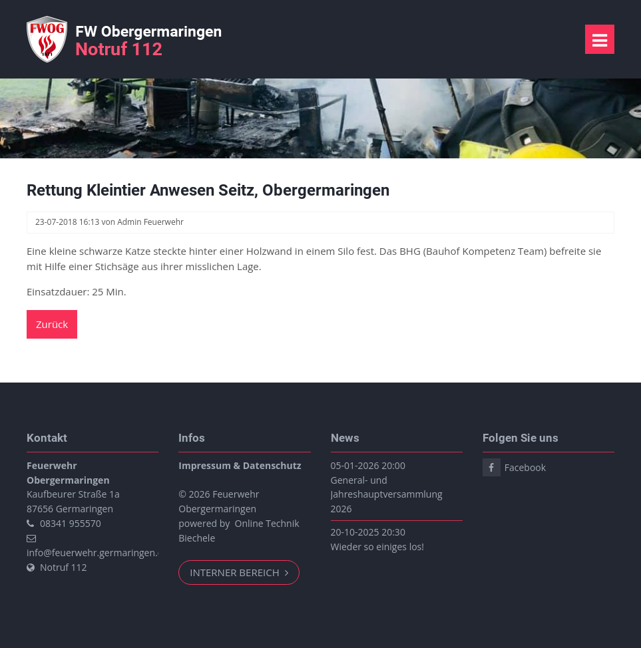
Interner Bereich (236, 572)
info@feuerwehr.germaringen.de (97, 552)
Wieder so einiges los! (377, 546)
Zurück (52, 324)
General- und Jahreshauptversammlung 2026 (387, 495)
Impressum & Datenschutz (239, 465)
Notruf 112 (63, 567)
